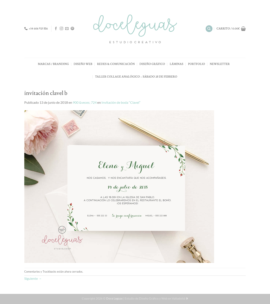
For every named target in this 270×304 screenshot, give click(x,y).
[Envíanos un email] (67, 29)
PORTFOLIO (196, 64)
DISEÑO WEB (83, 64)
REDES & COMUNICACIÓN (116, 64)
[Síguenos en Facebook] (56, 29)
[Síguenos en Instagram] (61, 29)
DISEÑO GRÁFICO (152, 64)
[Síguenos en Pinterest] (72, 29)
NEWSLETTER (220, 64)
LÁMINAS (176, 64)
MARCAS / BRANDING (53, 64)
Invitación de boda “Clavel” (120, 102)
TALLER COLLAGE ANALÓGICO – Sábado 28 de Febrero (136, 76)
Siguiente (33, 278)
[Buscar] (209, 28)
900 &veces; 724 (85, 102)
